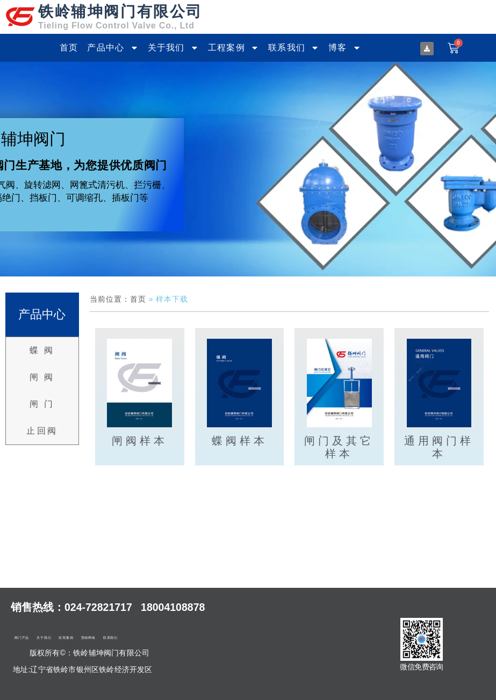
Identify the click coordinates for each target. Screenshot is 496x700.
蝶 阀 (42, 350)
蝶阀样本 (240, 441)
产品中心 (112, 47)
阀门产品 (22, 637)
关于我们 (173, 47)
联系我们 (293, 47)
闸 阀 (42, 377)
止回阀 (42, 430)
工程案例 (233, 47)
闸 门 (42, 404)
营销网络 (88, 637)
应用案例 (66, 637)
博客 (344, 47)
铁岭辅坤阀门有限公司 (120, 11)
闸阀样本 (140, 441)
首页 (69, 47)
